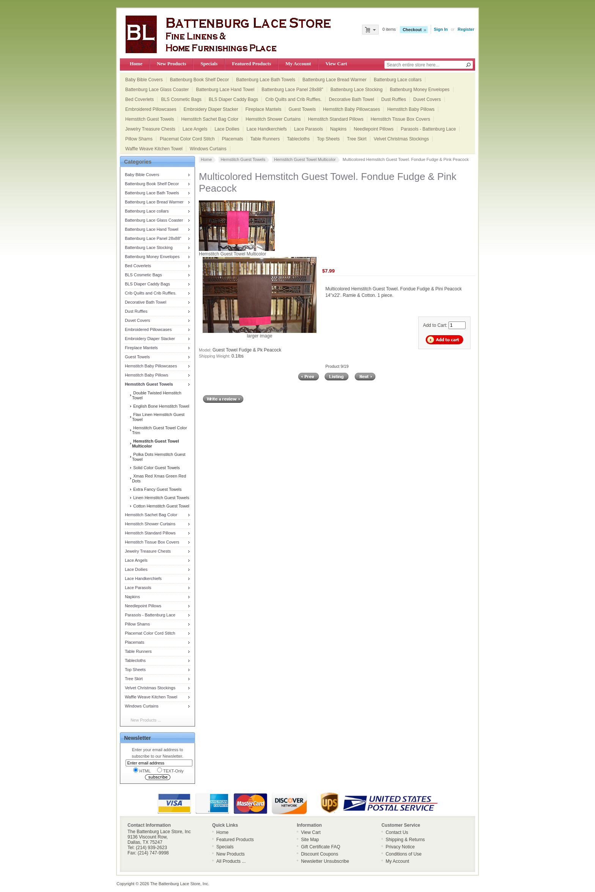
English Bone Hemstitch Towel (160, 406)
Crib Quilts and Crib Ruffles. (293, 99)
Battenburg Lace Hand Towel (225, 89)
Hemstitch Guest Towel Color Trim (159, 430)
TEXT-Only (170, 770)
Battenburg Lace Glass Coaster (157, 89)
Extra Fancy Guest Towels (157, 489)
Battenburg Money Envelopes (419, 89)
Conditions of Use (404, 854)
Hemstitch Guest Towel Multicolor (304, 159)
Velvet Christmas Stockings (401, 139)
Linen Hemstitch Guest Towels (160, 497)
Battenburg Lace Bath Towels (265, 79)
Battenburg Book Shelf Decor (199, 79)
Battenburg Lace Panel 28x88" (292, 89)
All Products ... (231, 861)
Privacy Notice (400, 846)
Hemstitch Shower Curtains (273, 119)
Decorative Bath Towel (351, 99)
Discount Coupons (319, 854)
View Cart (336, 63)
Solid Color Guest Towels (156, 467)
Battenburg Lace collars (398, 79)
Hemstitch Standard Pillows (336, 119)
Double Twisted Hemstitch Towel (156, 395)
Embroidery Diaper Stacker (211, 109)
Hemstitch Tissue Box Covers (400, 119)
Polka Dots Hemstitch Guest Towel (159, 457)
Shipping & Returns (405, 839)
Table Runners (265, 139)
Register (466, 29)
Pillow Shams (139, 139)
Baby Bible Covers (144, 79)
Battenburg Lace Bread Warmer (334, 79)
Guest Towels (302, 109)
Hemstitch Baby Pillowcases (351, 109)
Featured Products (251, 63)
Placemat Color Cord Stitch (187, 139)
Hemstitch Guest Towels (149, 119)
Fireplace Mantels (264, 109)
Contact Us (397, 832)
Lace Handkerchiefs (267, 129)
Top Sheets (328, 139)
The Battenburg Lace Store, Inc (179, 883)
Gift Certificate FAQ (320, 846)
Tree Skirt (357, 139)
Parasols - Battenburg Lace (428, 129)
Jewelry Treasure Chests (150, 129)
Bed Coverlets (139, 99)
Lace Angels (195, 129)
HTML (142, 770)
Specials (208, 63)
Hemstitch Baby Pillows (410, 109)
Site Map (310, 839)
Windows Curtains (208, 148)
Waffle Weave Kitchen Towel (154, 148)
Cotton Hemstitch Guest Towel (160, 506)
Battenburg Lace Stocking (356, 89)
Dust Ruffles (393, 99)
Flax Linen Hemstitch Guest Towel (158, 417)
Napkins (338, 129)
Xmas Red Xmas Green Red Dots (159, 478)
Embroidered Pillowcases (150, 109)
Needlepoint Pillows (374, 129)
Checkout (412, 29)
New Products (171, 63)
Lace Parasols (308, 129)
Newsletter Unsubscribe (325, 861)
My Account (298, 63)
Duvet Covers (427, 99)
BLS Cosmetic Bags (181, 99)
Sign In (441, 29)
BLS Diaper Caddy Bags (233, 99)
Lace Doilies (226, 129)
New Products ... (146, 720)
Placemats (232, 139)
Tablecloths (298, 139)
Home (136, 63)
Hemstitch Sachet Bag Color (210, 119)
